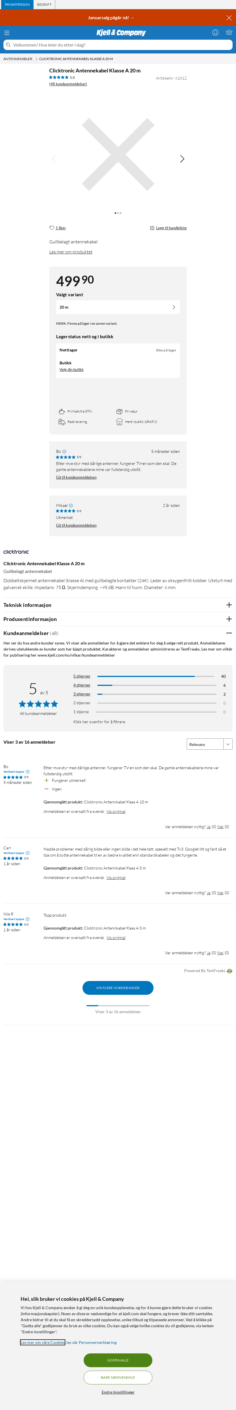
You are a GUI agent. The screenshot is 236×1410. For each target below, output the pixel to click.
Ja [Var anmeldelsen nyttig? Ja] (209, 826)
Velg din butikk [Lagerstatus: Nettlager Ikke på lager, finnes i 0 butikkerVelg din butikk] (72, 369)
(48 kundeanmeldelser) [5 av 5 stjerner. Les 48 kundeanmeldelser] (68, 84)
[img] (182, 158)
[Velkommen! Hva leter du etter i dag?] (121, 44)
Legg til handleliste (168, 228)
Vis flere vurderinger (117, 988)
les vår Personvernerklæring (91, 1342)
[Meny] (7, 33)
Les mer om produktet (71, 252)
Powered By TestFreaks (208, 971)
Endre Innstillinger (118, 1392)
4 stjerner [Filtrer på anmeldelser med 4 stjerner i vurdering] (82, 684)
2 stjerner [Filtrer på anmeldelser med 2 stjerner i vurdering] (82, 702)
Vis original (116, 811)
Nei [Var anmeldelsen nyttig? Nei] (220, 826)
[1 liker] (57, 228)
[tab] (17, 4)
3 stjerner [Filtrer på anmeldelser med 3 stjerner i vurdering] (82, 693)
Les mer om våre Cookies (43, 1342)
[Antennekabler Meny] (36, 59)
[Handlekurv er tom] (229, 32)
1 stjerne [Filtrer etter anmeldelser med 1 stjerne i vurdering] (81, 711)
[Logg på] (215, 32)
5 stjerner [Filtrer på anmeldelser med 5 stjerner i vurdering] (82, 676)
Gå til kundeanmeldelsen (76, 477)
